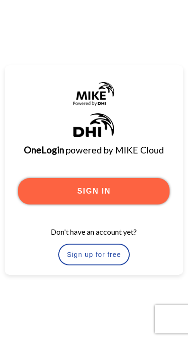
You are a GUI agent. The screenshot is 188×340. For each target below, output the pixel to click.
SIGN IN (94, 191)
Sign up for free (94, 254)
